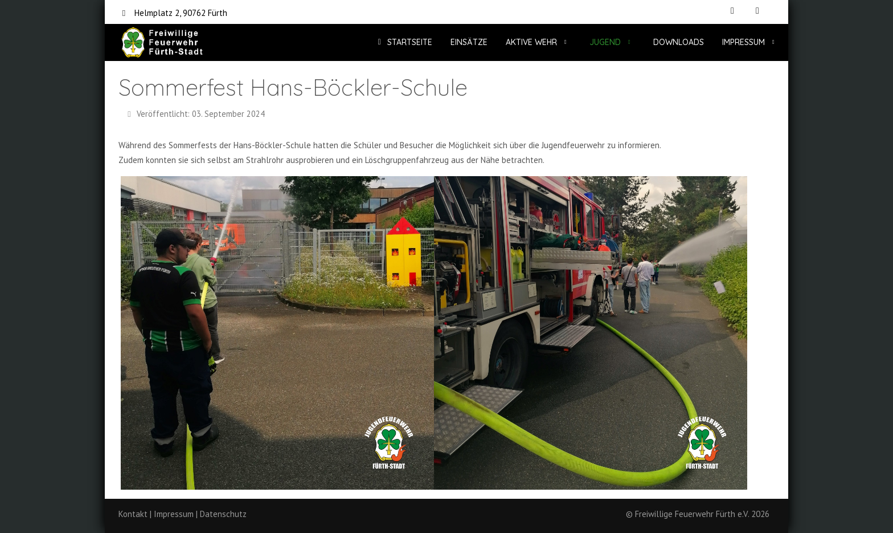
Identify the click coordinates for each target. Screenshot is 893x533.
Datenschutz (223, 513)
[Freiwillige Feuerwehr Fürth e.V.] (162, 42)
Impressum (174, 513)
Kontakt (133, 513)
